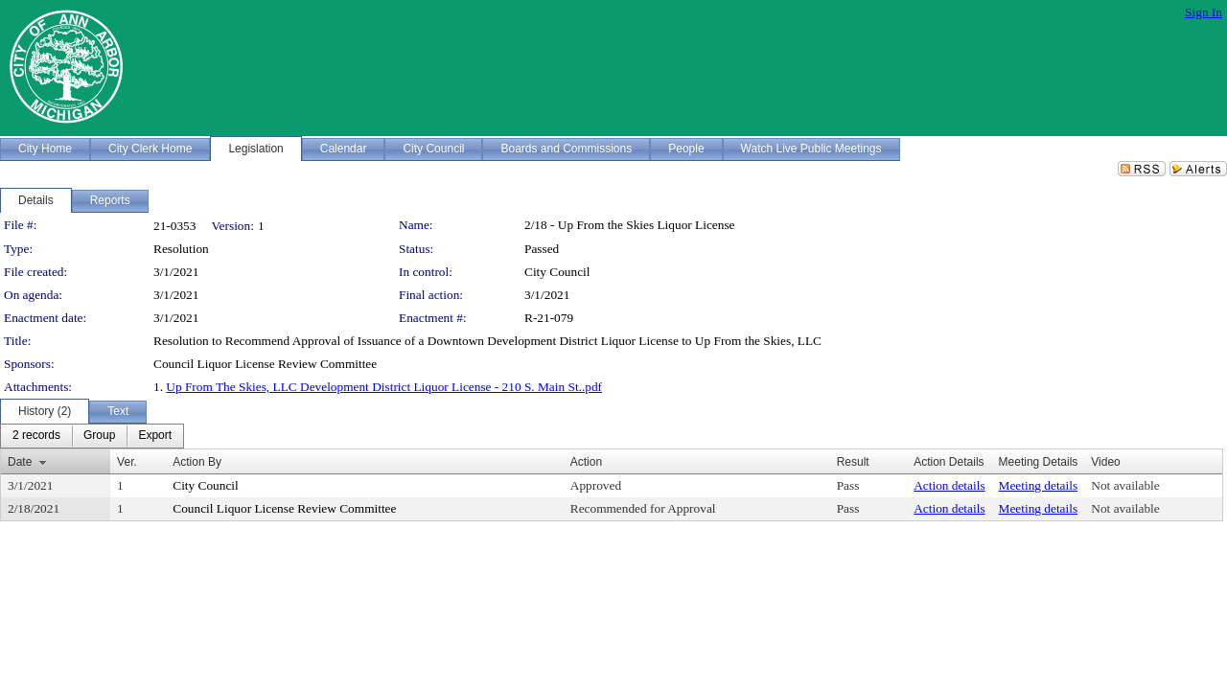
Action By (197, 462)
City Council (557, 271)
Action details (949, 485)
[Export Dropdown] (155, 436)
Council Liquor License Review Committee (284, 508)
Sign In (1203, 12)
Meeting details (1038, 485)
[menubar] (92, 436)
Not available (1125, 485)
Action (586, 462)
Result (853, 462)
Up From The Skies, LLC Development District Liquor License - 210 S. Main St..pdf (384, 387)
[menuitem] (36, 436)
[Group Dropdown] (99, 436)
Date (20, 462)
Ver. (127, 462)
